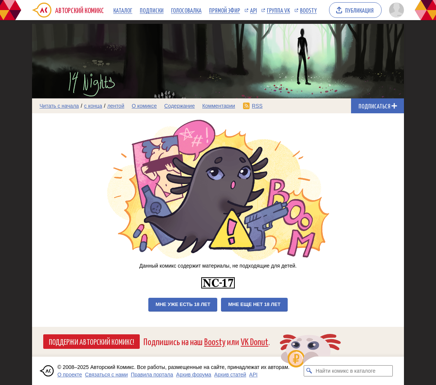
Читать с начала (59, 106)
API (253, 10)
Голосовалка (186, 10)
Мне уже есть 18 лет (182, 304)
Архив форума (193, 375)
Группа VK (278, 10)
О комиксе (144, 106)
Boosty (308, 10)
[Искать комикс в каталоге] (309, 371)
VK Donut (254, 341)
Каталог (122, 10)
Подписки (152, 10)
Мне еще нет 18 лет (254, 304)
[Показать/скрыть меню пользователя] (395, 10)
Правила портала (152, 375)
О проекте (69, 375)
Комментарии (218, 106)
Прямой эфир (224, 10)
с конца (93, 106)
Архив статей (230, 375)
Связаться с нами (106, 375)
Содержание (179, 106)
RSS (257, 106)
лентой (115, 106)
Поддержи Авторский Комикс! (91, 341)
